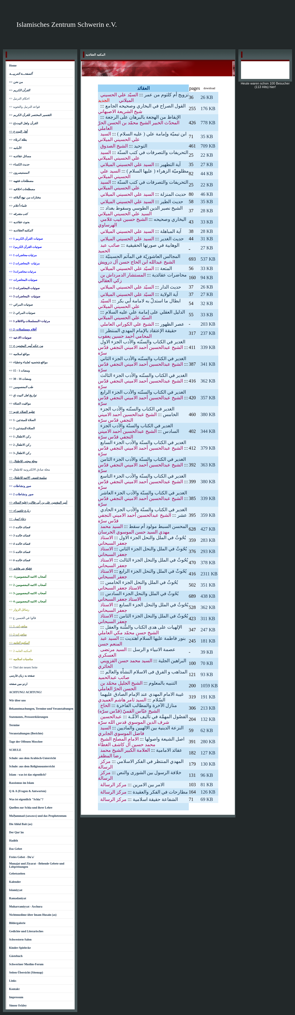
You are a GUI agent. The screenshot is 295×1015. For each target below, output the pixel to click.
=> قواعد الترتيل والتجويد (24, 106)
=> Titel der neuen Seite (23, 667)
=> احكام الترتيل (19, 98)
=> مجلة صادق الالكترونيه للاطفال (29, 469)
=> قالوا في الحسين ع (22, 618)
